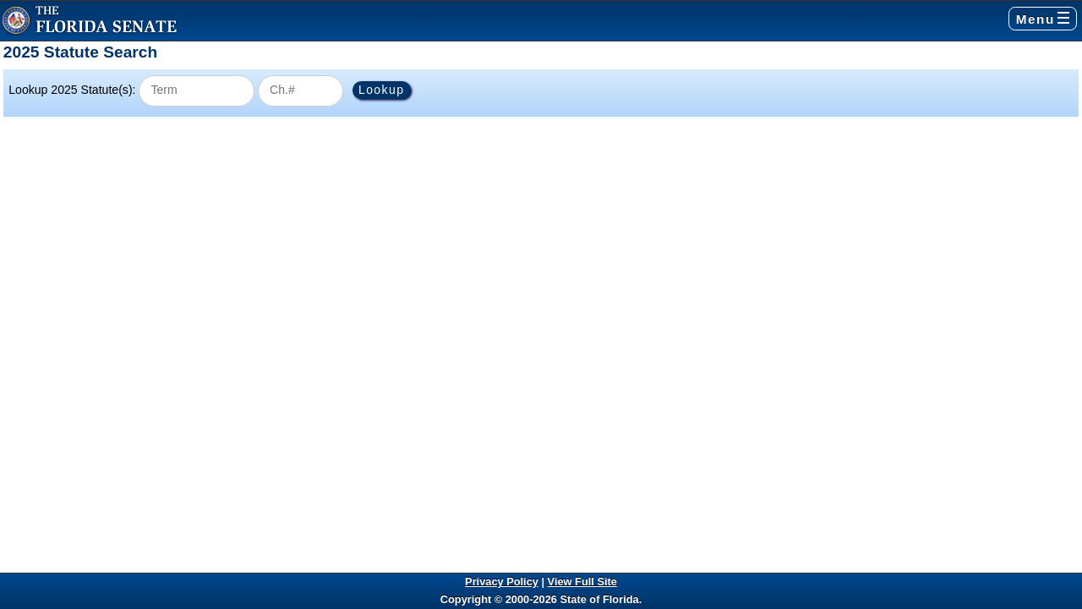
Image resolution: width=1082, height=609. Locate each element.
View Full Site (582, 581)
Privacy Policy (501, 581)
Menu (1042, 19)
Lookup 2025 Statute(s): (71, 89)
